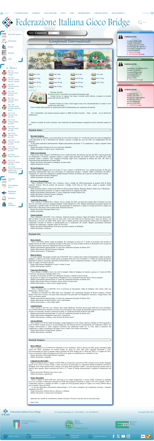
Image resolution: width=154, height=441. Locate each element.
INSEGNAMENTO (118, 13)
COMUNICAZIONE (101, 13)
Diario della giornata (14, 34)
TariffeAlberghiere (12, 204)
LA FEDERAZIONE (21, 13)
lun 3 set (34, 74)
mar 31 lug (76, 78)
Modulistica (12, 198)
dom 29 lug (55, 82)
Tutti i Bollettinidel (13, 186)
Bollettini (11, 53)
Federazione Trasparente (75, 436)
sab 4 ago (54, 74)
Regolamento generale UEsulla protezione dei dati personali (43, 436)
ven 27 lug (97, 82)
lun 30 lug (35, 82)
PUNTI (63, 13)
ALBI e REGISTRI (50, 13)
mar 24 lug (76, 86)
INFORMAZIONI (84, 13)
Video (10, 59)
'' (14, 80)
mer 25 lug (55, 86)
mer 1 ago (55, 78)
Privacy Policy (14, 436)
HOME (4, 13)
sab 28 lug (76, 82)
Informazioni (12, 41)
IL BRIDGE (36, 13)
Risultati (10, 47)
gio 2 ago (34, 78)
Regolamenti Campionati (12, 192)
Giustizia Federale (100, 436)
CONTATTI (148, 13)
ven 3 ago (97, 74)
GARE (72, 13)
